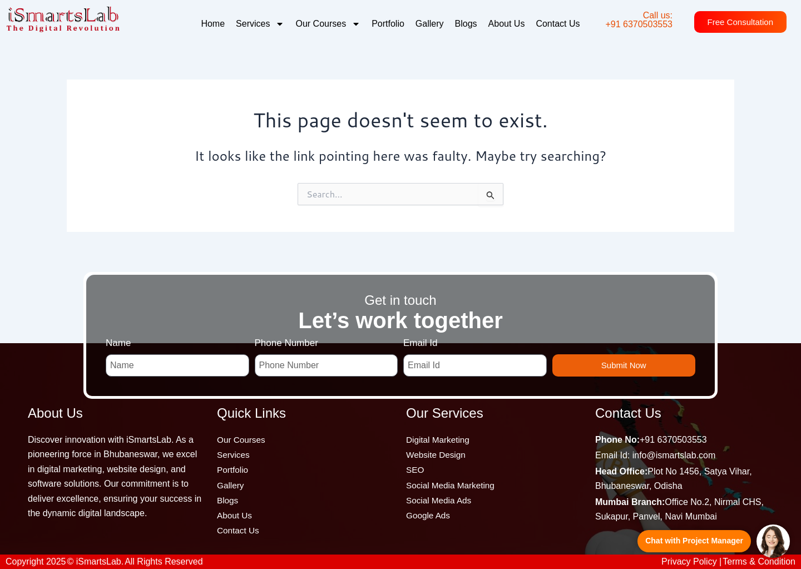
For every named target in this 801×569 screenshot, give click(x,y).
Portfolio (388, 23)
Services (260, 24)
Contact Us (558, 23)
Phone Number (286, 338)
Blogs (466, 23)
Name (118, 338)
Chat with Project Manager (694, 540)
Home (213, 23)
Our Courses (327, 24)
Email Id (420, 338)
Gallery (430, 23)
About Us (506, 23)
